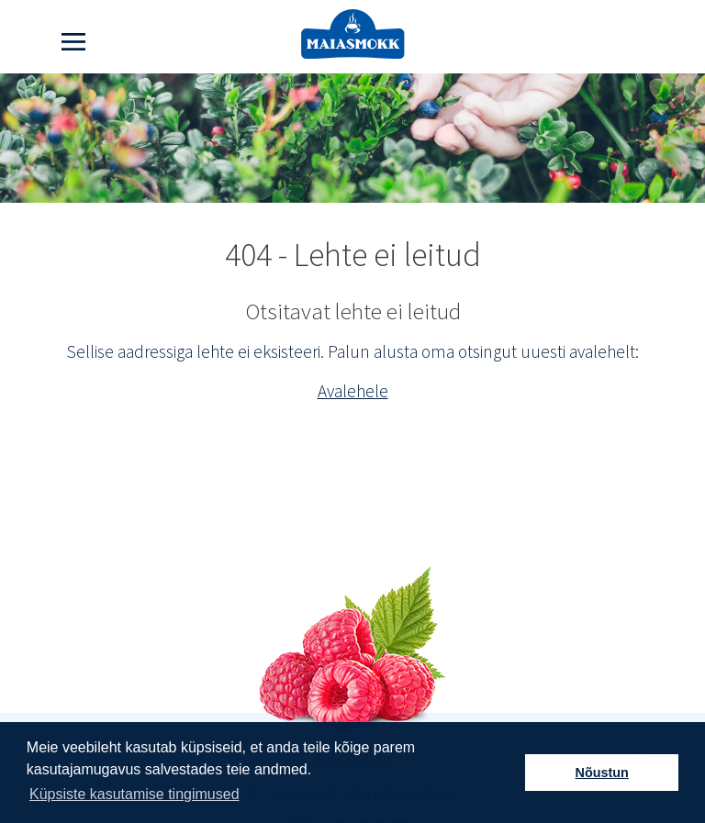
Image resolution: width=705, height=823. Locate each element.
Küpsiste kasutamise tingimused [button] (134, 794)
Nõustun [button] (602, 772)
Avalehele (353, 391)
